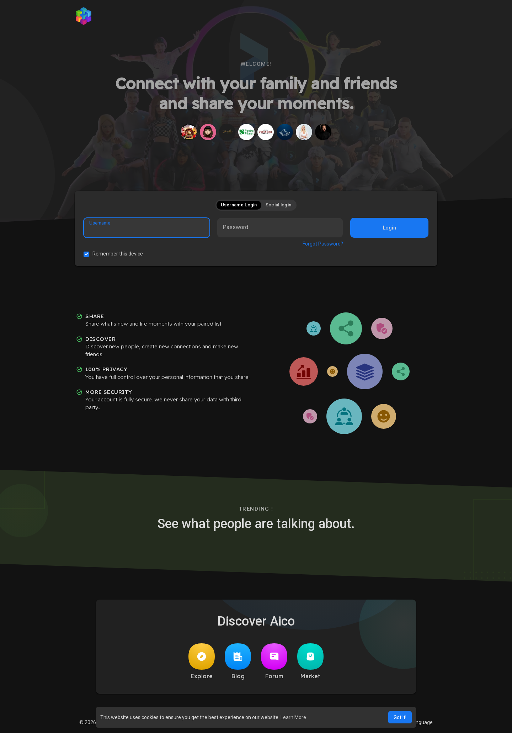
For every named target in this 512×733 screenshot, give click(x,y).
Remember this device (117, 254)
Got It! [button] (400, 717)
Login (389, 228)
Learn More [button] (293, 717)
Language (419, 722)
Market (310, 661)
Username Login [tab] (239, 204)
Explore (201, 661)
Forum (274, 661)
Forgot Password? (323, 244)
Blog (238, 661)
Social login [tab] (279, 204)
